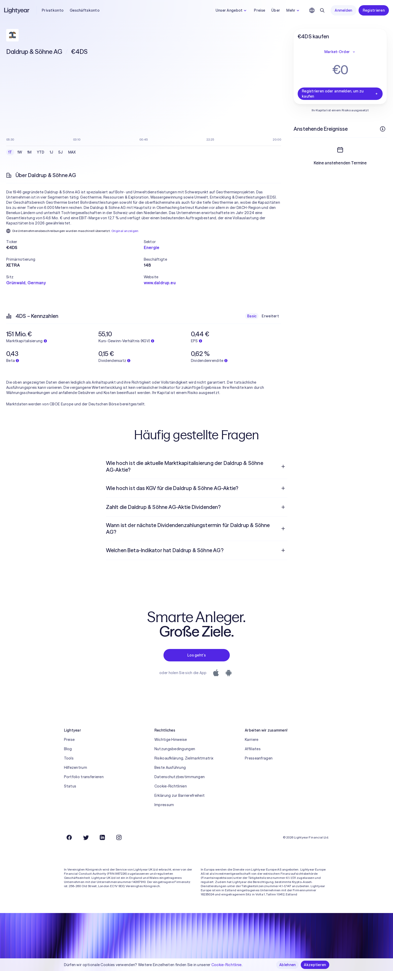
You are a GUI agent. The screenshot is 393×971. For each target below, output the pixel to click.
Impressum (164, 804)
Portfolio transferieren (84, 777)
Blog (68, 749)
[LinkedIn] (102, 837)
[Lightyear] (17, 10)
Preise (259, 10)
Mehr (293, 10)
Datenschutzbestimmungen (179, 777)
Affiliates (253, 749)
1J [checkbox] (51, 152)
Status (70, 786)
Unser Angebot (232, 10)
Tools (69, 758)
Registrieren (374, 10)
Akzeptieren (315, 964)
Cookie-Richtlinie (226, 964)
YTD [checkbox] (41, 152)
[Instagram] (119, 837)
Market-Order (340, 51)
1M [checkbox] (29, 152)
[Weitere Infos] (382, 129)
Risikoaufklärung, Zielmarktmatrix (183, 758)
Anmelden (343, 10)
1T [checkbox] (10, 152)
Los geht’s (196, 655)
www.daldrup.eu (160, 282)
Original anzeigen (125, 231)
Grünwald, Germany (26, 282)
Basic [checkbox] (251, 316)
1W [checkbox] (19, 152)
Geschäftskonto (84, 10)
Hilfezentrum (75, 767)
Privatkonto (52, 10)
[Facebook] (69, 837)
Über (275, 10)
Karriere (251, 739)
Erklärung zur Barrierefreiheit (179, 795)
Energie (152, 247)
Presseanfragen (259, 758)
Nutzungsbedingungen (174, 749)
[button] (75, 241)
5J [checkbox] (60, 152)
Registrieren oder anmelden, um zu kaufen (340, 94)
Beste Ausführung (170, 767)
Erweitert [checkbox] (270, 316)
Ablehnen (287, 964)
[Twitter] (86, 837)
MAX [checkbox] (72, 152)
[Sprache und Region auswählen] (312, 10)
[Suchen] (322, 10)
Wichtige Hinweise (170, 739)
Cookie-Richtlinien (170, 786)
